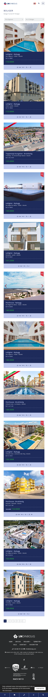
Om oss (18, 641)
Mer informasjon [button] (7, 690)
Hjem (10, 641)
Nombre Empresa (10, 3)
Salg (15, 645)
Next (42, 37)
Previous (6, 37)
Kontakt (23, 645)
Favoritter (33, 645)
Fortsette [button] (40, 688)
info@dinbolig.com (30, 649)
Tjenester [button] (37, 641)
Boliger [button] (26, 641)
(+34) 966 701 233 (17, 649)
